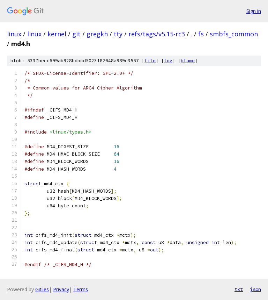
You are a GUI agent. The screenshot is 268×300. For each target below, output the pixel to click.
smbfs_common (234, 34)
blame (188, 61)
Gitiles (42, 289)
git (76, 34)
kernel (56, 34)
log (168, 61)
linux (14, 34)
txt (238, 289)
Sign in (253, 11)
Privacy (61, 289)
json (255, 289)
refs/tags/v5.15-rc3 (156, 34)
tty (118, 34)
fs (201, 34)
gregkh (97, 34)
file (150, 61)
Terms (80, 289)
